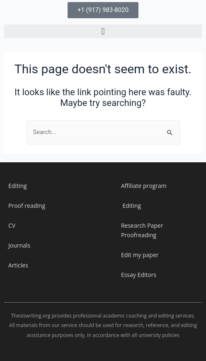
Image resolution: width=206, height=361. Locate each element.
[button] (103, 31)
